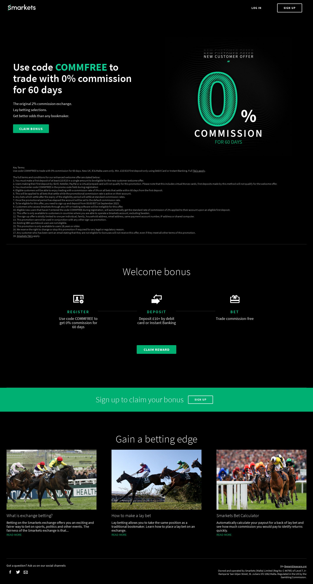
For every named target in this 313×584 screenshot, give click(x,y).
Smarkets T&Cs (25, 236)
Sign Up (290, 8)
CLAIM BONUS (31, 128)
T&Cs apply (199, 170)
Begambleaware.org (295, 566)
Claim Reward (157, 349)
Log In (256, 8)
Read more (14, 535)
